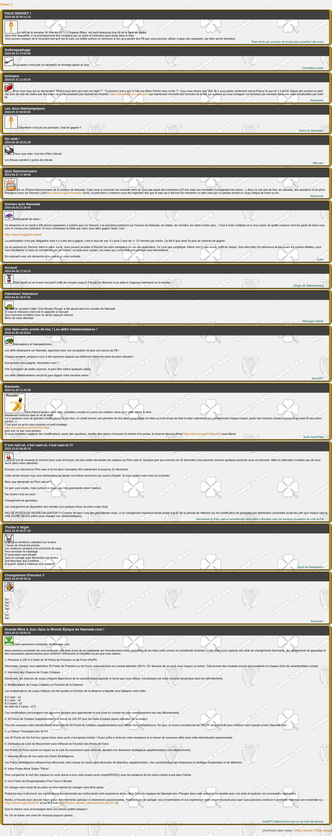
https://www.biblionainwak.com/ (129, 94)
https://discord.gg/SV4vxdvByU (65, 192)
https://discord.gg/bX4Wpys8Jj (201, 433)
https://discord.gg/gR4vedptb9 (23, 234)
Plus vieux (323, 830)
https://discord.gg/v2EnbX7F (22, 802)
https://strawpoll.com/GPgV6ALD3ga (27, 427)
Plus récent (304, 830)
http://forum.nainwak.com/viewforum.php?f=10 (88, 802)
